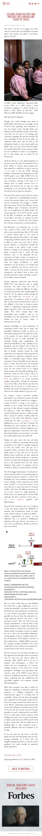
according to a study (30, 420)
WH (6, 3)
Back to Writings (21, 769)
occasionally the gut (29, 297)
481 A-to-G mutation (13, 499)
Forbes (22, 759)
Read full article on (12, 755)
